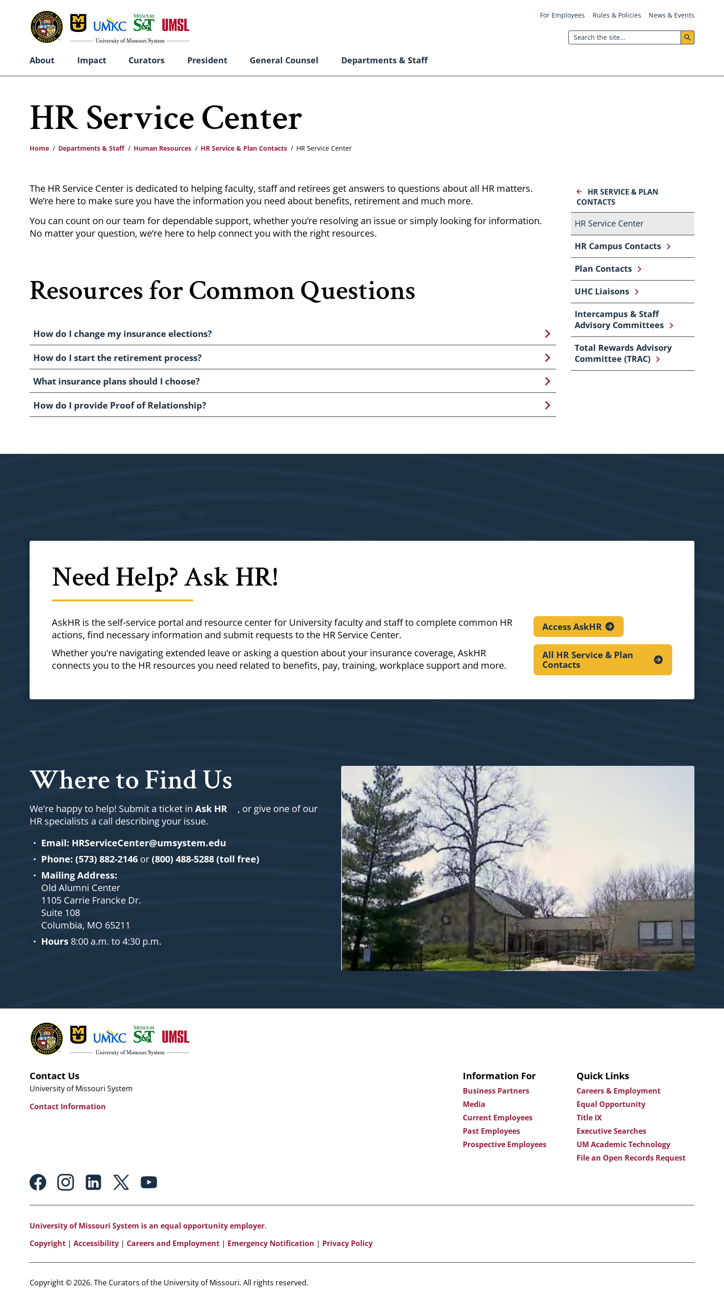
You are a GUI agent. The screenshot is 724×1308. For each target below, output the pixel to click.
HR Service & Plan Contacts (244, 148)
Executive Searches (611, 1136)
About (42, 60)
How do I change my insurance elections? (122, 334)
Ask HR (211, 813)
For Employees (562, 15)
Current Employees (497, 1122)
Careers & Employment (618, 1095)
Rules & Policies (617, 15)
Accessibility (96, 1248)
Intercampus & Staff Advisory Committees (619, 319)
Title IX (588, 1122)
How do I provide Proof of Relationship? (119, 409)
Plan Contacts (603, 268)
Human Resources (162, 148)
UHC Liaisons (602, 291)
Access (572, 631)
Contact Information (68, 1111)
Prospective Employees (504, 1149)
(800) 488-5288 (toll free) (205, 863)
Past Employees (491, 1136)
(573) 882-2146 (106, 863)
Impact (91, 60)
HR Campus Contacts (618, 245)
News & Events (671, 15)
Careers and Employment (173, 1248)
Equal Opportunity (610, 1109)
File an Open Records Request (630, 1162)
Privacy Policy (347, 1248)
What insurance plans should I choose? (116, 384)
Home (39, 148)
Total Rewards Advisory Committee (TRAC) (623, 353)
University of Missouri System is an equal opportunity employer (147, 1230)
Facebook (38, 1187)
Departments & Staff (384, 60)
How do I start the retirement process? (117, 359)
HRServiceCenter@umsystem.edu (149, 847)
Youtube (149, 1187)
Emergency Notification (270, 1248)
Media (473, 1109)
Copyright (48, 1248)
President (207, 60)
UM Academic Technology (623, 1149)
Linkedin (93, 1187)
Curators (147, 60)
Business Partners (495, 1095)
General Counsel (284, 60)
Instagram (65, 1187)
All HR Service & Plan (588, 665)
